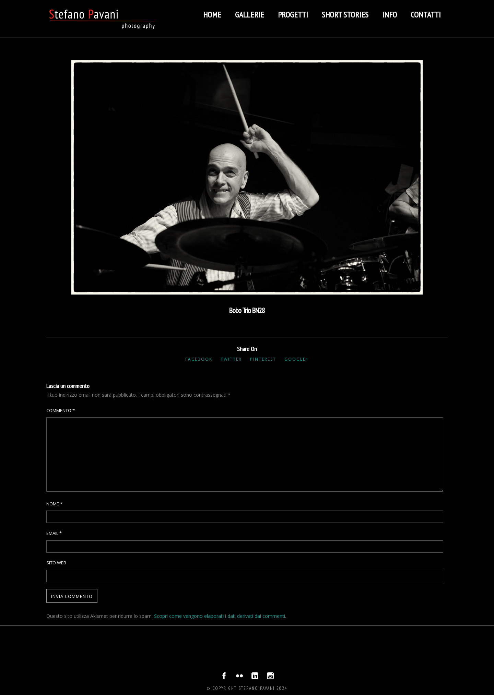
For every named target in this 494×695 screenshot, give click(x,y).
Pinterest (263, 359)
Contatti (426, 14)
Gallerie (249, 14)
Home (212, 14)
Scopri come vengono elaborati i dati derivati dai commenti (219, 616)
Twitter (231, 359)
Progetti (293, 14)
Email (54, 533)
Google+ (296, 359)
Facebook (198, 359)
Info (389, 14)
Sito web (56, 563)
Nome (54, 504)
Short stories (345, 14)
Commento (60, 410)
